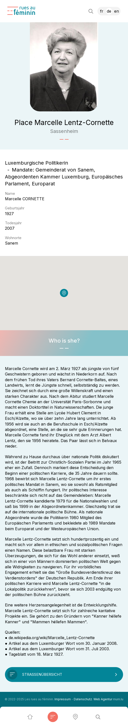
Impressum (63, 699)
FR (101, 11)
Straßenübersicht (42, 674)
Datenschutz (83, 699)
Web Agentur (102, 699)
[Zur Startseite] (21, 11)
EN (116, 11)
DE (109, 11)
